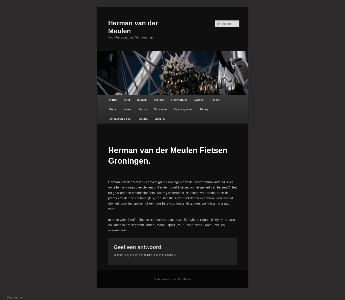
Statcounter (15, 297)
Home (113, 99)
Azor (127, 99)
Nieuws (142, 109)
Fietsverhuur (179, 99)
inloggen (129, 254)
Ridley (204, 109)
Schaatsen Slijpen (120, 118)
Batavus (142, 99)
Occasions (160, 109)
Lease (127, 109)
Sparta (143, 118)
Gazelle (199, 99)
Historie (215, 99)
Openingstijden (183, 109)
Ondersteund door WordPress (172, 279)
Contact (159, 99)
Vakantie (159, 118)
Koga (112, 109)
